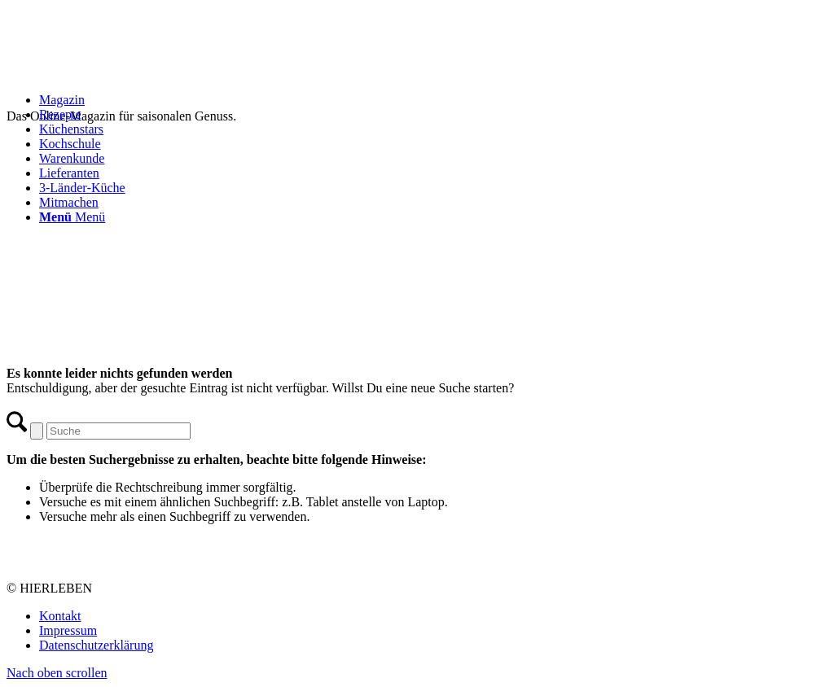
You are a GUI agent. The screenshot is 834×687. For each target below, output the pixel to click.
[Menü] (72, 217)
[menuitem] (433, 100)
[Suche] (118, 431)
